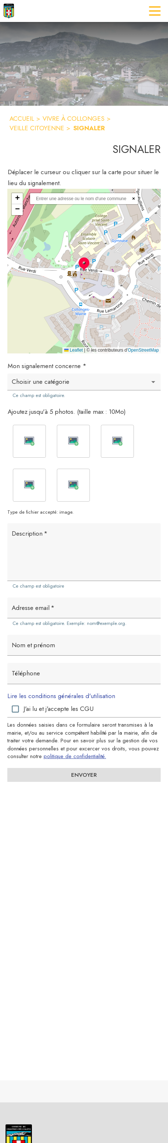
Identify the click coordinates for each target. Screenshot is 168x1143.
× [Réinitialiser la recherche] (133, 198)
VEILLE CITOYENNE (37, 128)
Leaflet (73, 350)
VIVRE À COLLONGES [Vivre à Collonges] (74, 118)
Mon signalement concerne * (47, 365)
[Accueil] (9, 11)
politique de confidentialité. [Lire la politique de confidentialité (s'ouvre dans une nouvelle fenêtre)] (75, 756)
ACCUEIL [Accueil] (22, 118)
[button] (84, 263)
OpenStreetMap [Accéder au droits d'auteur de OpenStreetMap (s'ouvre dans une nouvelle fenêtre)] (143, 350)
